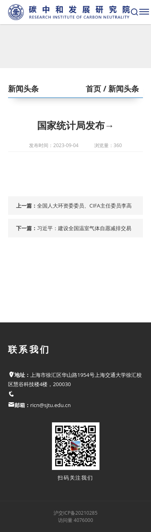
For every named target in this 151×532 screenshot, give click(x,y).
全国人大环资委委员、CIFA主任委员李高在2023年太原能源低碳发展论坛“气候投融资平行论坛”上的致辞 (85, 208)
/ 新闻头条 (120, 88)
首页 (93, 88)
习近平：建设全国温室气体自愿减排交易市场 (84, 230)
